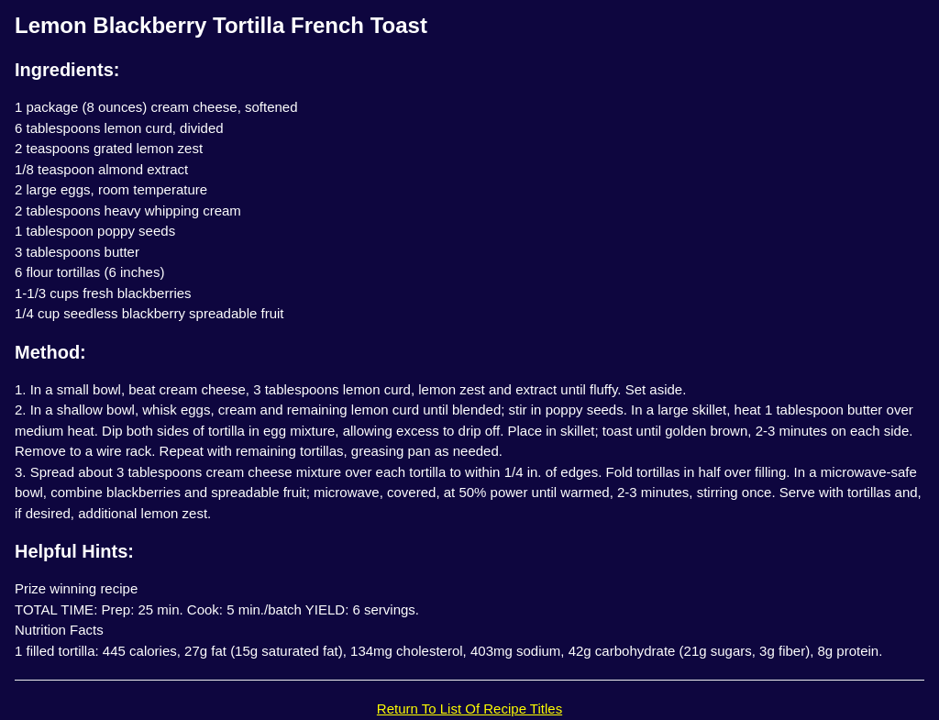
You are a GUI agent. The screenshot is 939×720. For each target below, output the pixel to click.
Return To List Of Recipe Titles (469, 708)
